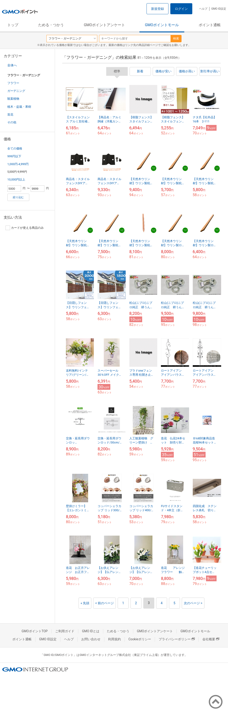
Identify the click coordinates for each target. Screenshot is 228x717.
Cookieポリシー (139, 639)
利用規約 (114, 639)
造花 (10, 114)
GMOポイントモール (162, 25)
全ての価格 (14, 148)
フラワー (13, 83)
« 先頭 (85, 603)
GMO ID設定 (218, 8)
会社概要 (210, 639)
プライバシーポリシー (177, 639)
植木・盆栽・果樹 (19, 106)
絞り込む (18, 197)
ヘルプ (203, 8)
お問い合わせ (90, 639)
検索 (176, 38)
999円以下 (14, 156)
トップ (12, 25)
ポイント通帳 (210, 25)
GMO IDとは (90, 631)
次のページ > (193, 603)
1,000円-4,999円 (18, 164)
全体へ (12, 65)
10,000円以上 (16, 179)
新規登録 (157, 9)
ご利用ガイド (64, 631)
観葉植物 (13, 98)
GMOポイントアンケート (104, 25)
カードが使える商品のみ (24, 228)
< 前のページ (104, 603)
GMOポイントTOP (35, 631)
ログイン (181, 9)
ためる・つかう (51, 25)
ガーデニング (16, 91)
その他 (11, 122)
